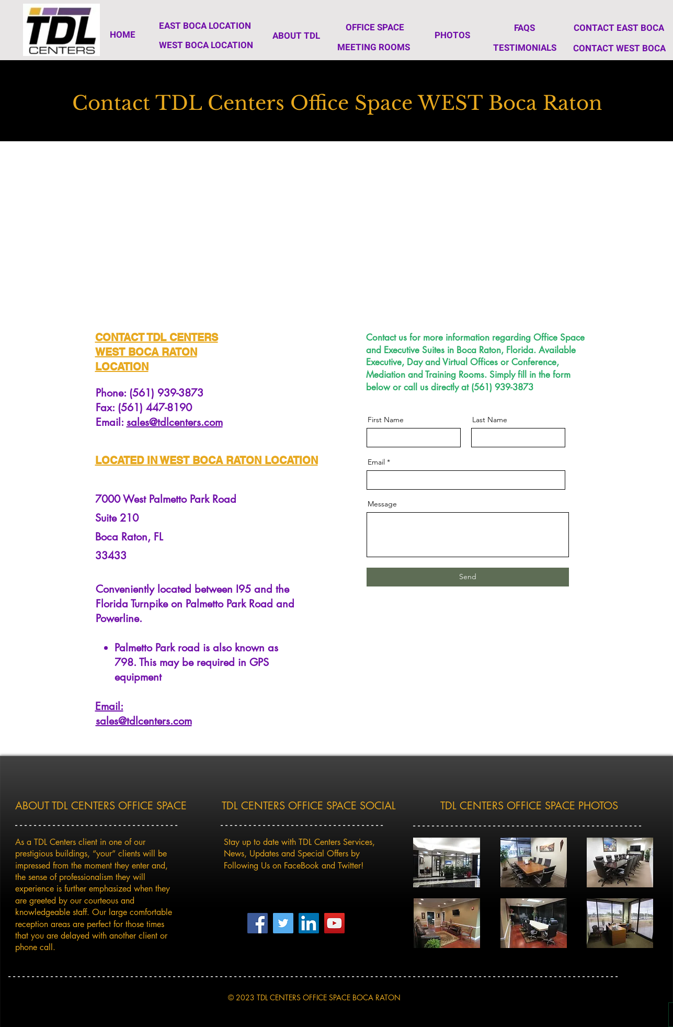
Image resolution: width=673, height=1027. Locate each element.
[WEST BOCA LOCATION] (206, 45)
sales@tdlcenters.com (175, 422)
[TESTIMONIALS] (525, 47)
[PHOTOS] (452, 35)
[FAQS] (524, 27)
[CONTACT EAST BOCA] (619, 27)
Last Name (489, 419)
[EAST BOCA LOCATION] (205, 26)
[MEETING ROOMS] (374, 47)
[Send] (468, 577)
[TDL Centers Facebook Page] (257, 923)
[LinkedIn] (309, 923)
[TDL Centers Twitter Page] (283, 923)
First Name (386, 419)
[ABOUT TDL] (296, 35)
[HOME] (123, 35)
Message (382, 503)
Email (376, 462)
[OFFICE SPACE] (375, 27)
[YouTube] (334, 923)
